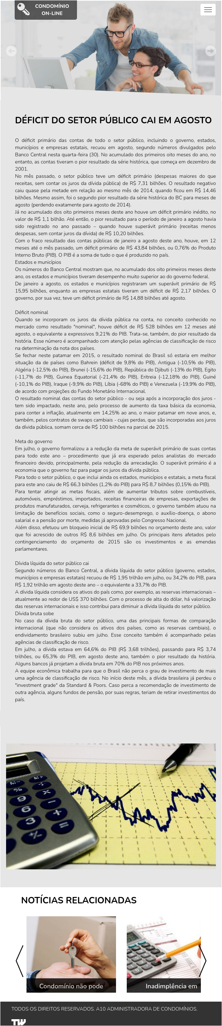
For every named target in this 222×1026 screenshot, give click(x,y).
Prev (11, 51)
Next (210, 51)
